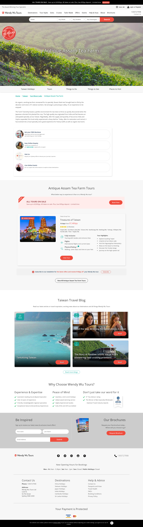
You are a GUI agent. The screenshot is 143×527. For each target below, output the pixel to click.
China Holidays (60, 456)
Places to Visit (115, 89)
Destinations (32, 13)
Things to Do (71, 89)
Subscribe (106, 244)
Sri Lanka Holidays (61, 468)
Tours (49, 89)
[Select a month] (64, 19)
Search (107, 19)
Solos (52, 13)
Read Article (61, 335)
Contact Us (137, 14)
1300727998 (136, 12)
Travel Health (92, 461)
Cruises (59, 13)
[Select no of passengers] (93, 19)
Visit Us (104, 126)
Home (17, 96)
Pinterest (84, 428)
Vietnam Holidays (61, 458)
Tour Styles (44, 13)
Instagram (71, 428)
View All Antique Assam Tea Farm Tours (71, 253)
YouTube (78, 428)
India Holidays (60, 463)
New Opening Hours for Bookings (71, 436)
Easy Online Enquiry (108, 115)
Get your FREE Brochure (110, 104)
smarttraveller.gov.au (104, 506)
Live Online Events (108, 137)
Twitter (65, 428)
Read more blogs (71, 344)
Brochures (111, 13)
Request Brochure (116, 405)
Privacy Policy (93, 468)
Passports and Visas (95, 458)
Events (84, 13)
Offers (77, 13)
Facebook (58, 428)
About (102, 13)
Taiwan (25, 96)
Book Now (106, 2)
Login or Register (134, 7)
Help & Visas (93, 13)
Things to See (93, 89)
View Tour (66, 230)
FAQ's (90, 463)
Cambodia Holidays (61, 466)
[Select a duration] (79, 19)
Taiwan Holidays (28, 89)
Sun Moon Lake (36, 96)
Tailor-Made (68, 13)
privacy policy (57, 522)
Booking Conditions (94, 466)
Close (111, 523)
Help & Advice (96, 452)
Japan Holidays (60, 461)
